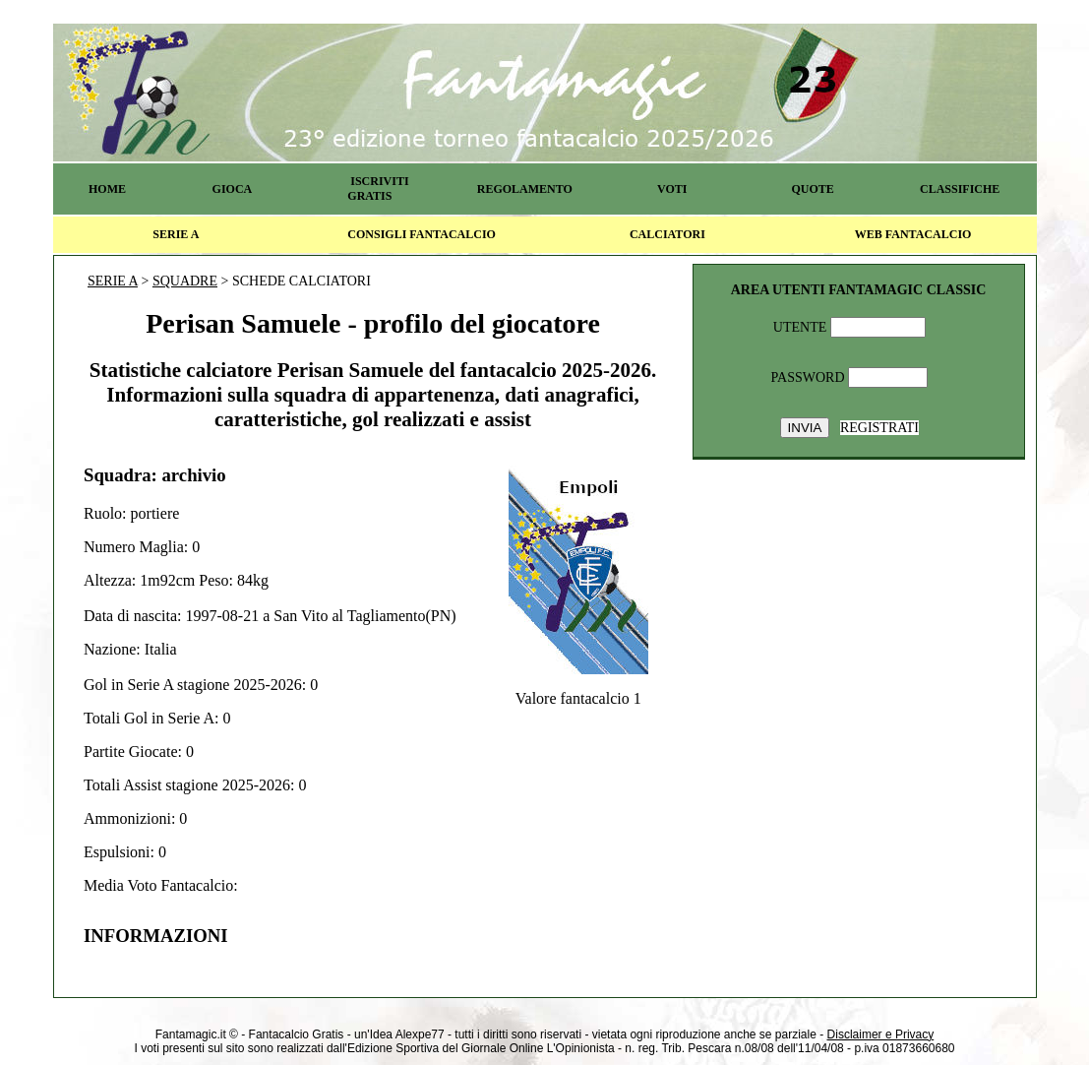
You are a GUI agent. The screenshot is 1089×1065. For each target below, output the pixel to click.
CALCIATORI (667, 234)
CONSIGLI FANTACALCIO (421, 234)
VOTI (672, 189)
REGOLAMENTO (525, 189)
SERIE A (175, 234)
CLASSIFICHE (959, 189)
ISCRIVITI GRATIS (377, 188)
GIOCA (232, 189)
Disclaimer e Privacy (881, 1034)
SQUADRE (184, 281)
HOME (107, 189)
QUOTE (812, 189)
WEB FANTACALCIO (913, 234)
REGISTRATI (879, 427)
